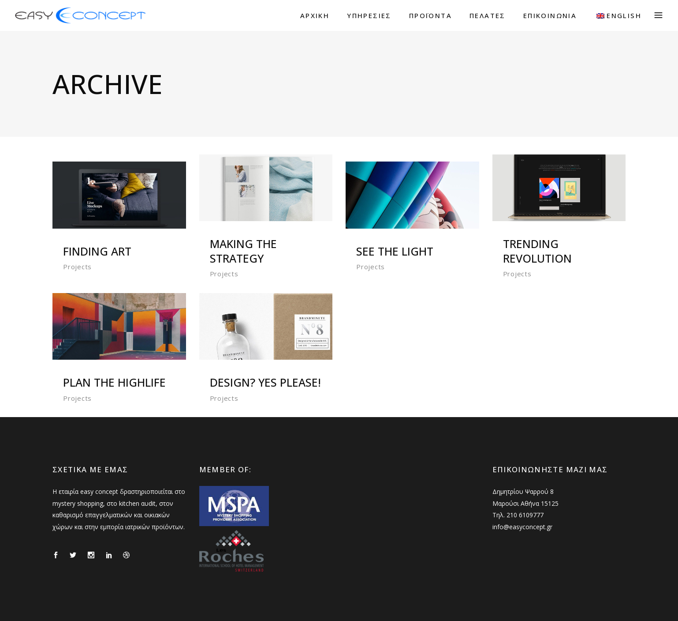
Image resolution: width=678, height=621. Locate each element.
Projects (77, 266)
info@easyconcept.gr (522, 527)
